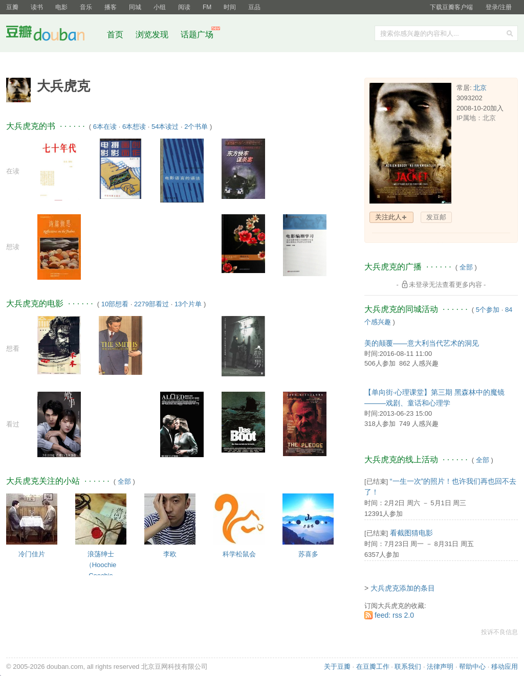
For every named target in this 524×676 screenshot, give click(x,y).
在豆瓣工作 (372, 666)
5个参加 (487, 309)
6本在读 (105, 126)
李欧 (170, 554)
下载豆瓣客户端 (451, 7)
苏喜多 (308, 554)
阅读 (184, 7)
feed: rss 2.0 (394, 615)
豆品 (254, 7)
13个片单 (188, 304)
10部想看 (114, 304)
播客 (110, 7)
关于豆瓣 (337, 666)
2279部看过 (151, 304)
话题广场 (197, 34)
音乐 (86, 7)
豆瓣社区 (53, 35)
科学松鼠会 (239, 554)
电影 (61, 7)
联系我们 (408, 666)
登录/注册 (499, 7)
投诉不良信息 (499, 632)
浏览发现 (153, 34)
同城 (135, 7)
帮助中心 (472, 666)
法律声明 (440, 666)
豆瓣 (12, 7)
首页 (115, 34)
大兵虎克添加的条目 (402, 588)
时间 (230, 7)
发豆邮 (436, 217)
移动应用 (504, 666)
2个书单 (196, 126)
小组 (160, 7)
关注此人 (388, 217)
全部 (124, 481)
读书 (37, 7)
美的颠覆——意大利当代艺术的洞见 (421, 343)
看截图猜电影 (411, 533)
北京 (480, 88)
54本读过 (165, 126)
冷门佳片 (31, 554)
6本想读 (134, 126)
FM (207, 7)
